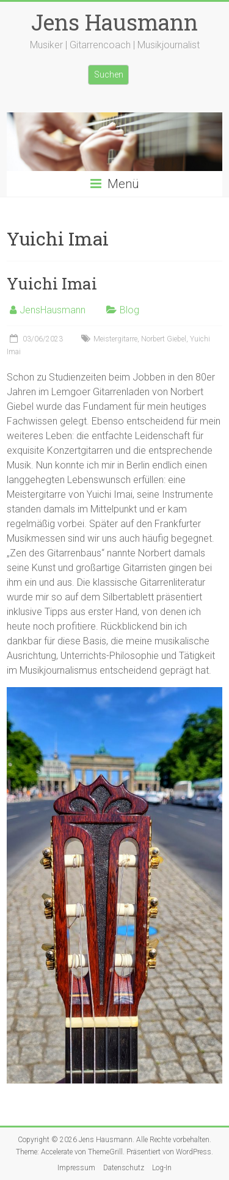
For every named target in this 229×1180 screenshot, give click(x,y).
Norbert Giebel (163, 339)
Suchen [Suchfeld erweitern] (108, 74)
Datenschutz (123, 1168)
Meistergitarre (115, 339)
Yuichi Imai (52, 283)
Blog (129, 310)
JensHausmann (52, 310)
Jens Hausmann (114, 22)
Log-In (162, 1168)
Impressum (76, 1168)
